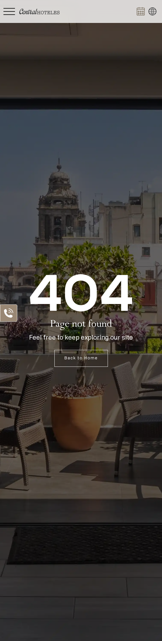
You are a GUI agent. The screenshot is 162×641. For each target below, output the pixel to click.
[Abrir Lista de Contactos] (8, 313)
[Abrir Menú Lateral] (9, 11)
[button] (152, 11)
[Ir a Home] (39, 11)
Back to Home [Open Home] (81, 358)
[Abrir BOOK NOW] (140, 11)
